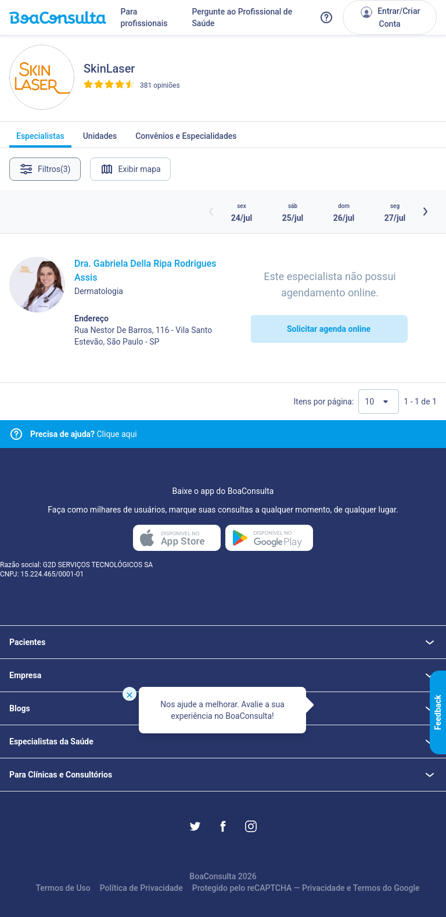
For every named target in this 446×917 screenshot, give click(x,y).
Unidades (100, 139)
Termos (367, 888)
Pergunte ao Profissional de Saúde (242, 17)
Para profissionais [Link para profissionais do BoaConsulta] (144, 17)
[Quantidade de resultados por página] (378, 401)
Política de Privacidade (141, 888)
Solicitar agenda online (329, 329)
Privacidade (323, 888)
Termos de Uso (62, 888)
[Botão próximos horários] (425, 211)
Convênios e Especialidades (185, 139)
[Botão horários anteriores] (211, 211)
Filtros (45, 169)
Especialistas (40, 139)
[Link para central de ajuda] (16, 434)
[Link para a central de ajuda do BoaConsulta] (326, 17)
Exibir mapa (130, 169)
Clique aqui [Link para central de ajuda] (83, 434)
